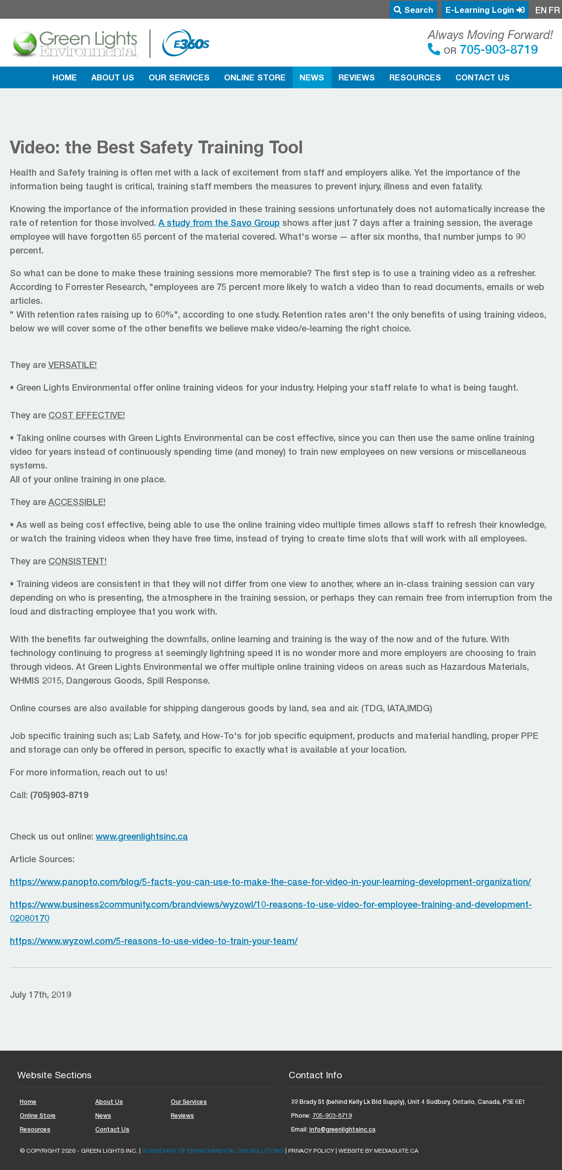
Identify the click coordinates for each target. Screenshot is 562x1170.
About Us (112, 77)
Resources (415, 77)
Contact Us (482, 77)
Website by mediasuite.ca (378, 1150)
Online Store (255, 77)
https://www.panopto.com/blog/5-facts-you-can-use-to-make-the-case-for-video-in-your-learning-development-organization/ (270, 881)
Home (64, 77)
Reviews (356, 77)
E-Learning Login (485, 10)
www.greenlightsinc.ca (142, 836)
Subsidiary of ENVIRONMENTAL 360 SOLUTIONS (213, 1150)
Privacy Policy (311, 1150)
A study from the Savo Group (219, 222)
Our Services (179, 77)
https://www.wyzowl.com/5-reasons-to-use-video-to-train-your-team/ (154, 940)
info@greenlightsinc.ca (342, 1129)
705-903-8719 (497, 48)
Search (413, 10)
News (312, 77)
